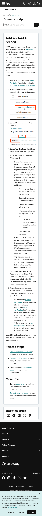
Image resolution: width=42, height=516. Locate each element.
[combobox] (18, 25)
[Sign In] (35, 3)
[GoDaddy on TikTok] (14, 479)
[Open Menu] (2, 3)
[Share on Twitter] (24, 415)
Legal (11, 486)
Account (5, 450)
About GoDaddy (8, 428)
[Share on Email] (8, 415)
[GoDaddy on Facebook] (3, 479)
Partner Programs (8, 445)
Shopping (5, 456)
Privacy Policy (20, 486)
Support (5, 434)
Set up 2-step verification (19, 393)
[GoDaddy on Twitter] (19, 479)
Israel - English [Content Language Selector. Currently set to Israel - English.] (9, 473)
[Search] (36, 25)
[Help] (29, 3)
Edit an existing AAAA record (21, 352)
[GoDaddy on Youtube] (25, 479)
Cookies (30, 486)
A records (29, 49)
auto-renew (20, 384)
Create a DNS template (18, 358)
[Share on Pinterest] (30, 415)
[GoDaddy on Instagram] (9, 479)
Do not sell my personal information (21, 490)
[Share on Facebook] (13, 415)
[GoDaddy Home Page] (11, 464)
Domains (15, 15)
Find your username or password (22, 85)
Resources (5, 439)
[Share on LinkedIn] (19, 415)
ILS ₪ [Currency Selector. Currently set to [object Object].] (36, 473)
